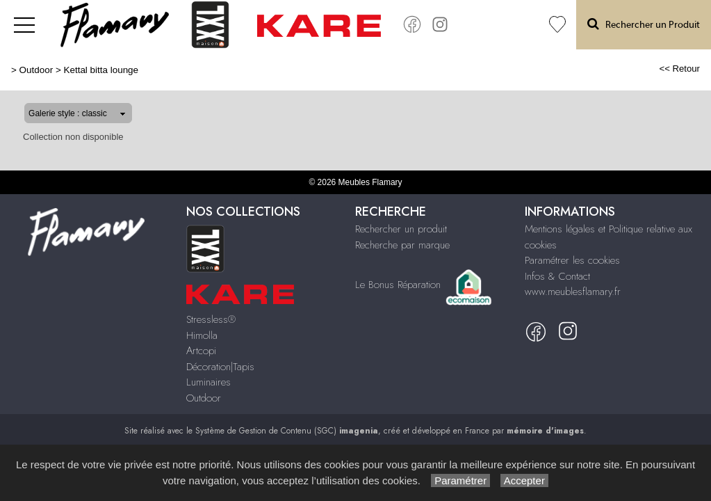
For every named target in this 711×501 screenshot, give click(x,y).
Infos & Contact (557, 276)
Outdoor (36, 70)
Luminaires (208, 382)
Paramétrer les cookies (572, 260)
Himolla (202, 335)
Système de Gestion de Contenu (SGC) (286, 430)
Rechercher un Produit (643, 24)
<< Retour (679, 68)
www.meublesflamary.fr (573, 291)
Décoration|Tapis (220, 366)
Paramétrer (460, 480)
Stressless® (211, 319)
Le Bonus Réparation (398, 284)
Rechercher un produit (401, 229)
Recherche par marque (402, 245)
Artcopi (201, 350)
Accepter (524, 480)
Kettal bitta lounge (100, 70)
